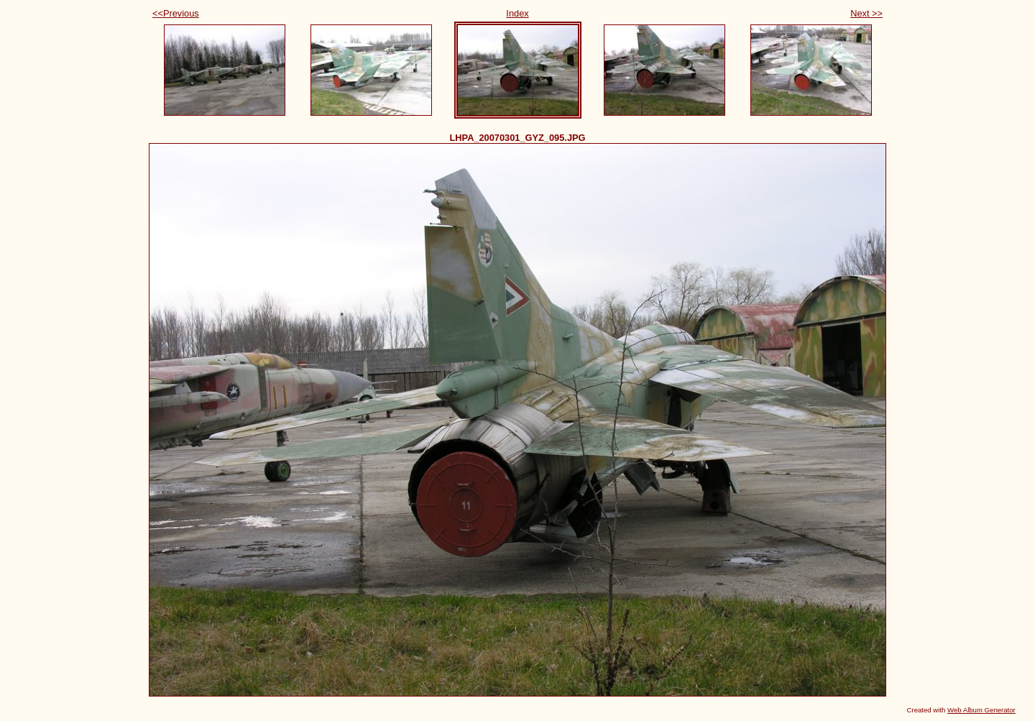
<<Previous (175, 13)
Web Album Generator (981, 710)
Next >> (866, 13)
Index (517, 13)
